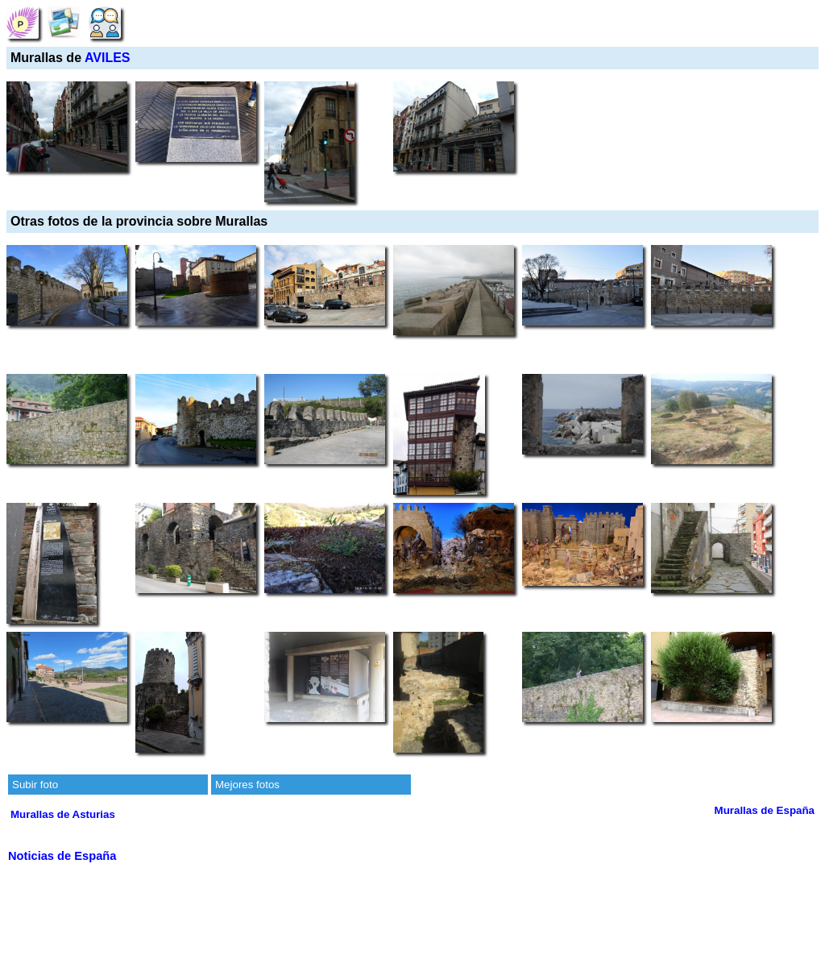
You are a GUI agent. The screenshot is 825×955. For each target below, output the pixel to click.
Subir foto (35, 785)
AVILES (108, 57)
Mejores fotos (247, 785)
